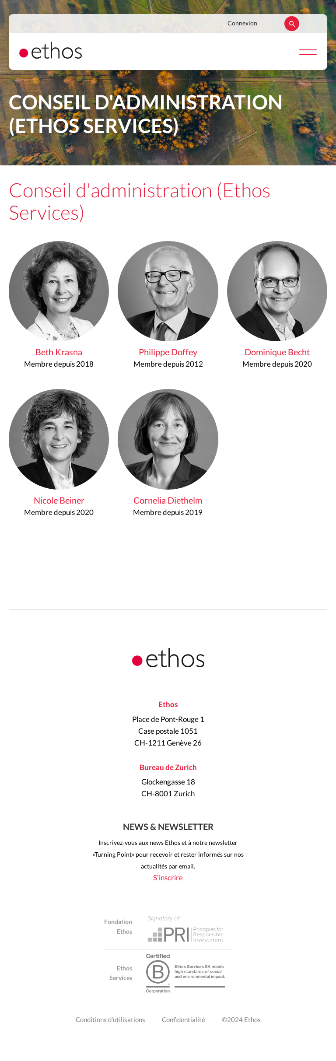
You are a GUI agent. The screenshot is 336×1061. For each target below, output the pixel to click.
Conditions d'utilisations (110, 1020)
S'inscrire (168, 878)
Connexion (242, 24)
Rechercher (291, 23)
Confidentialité (183, 1020)
